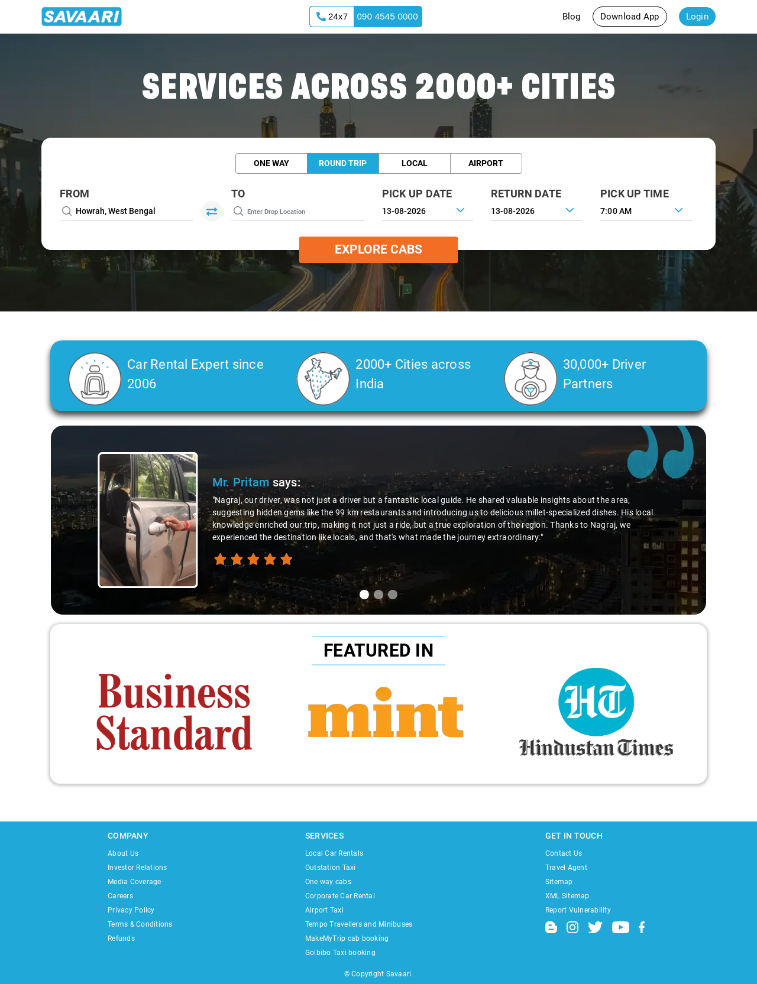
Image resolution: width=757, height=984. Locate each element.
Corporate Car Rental (340, 896)
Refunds (121, 938)
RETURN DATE (526, 193)
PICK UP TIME (634, 193)
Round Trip (343, 163)
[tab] (364, 594)
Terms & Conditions (140, 924)
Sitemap (559, 882)
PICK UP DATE (417, 193)
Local (415, 163)
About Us (123, 853)
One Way (271, 163)
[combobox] (646, 210)
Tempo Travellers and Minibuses (359, 924)
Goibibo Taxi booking (340, 953)
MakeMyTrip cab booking (347, 938)
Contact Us (564, 853)
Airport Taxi (324, 910)
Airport (485, 163)
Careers (120, 896)
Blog (571, 16)
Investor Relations (137, 867)
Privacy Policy (131, 910)
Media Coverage (134, 882)
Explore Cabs (378, 249)
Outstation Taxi (330, 867)
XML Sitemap (567, 896)
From (74, 193)
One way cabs (328, 882)
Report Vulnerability (578, 910)
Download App (629, 16)
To (238, 193)
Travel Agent (566, 867)
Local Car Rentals (334, 853)
